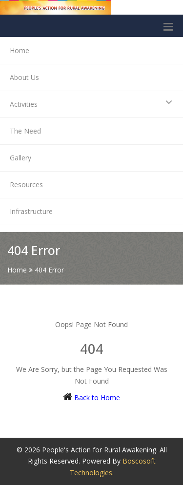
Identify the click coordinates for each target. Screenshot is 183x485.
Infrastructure (31, 211)
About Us (24, 77)
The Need (25, 131)
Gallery (20, 157)
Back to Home (97, 397)
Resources (26, 184)
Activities (96, 102)
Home (19, 50)
